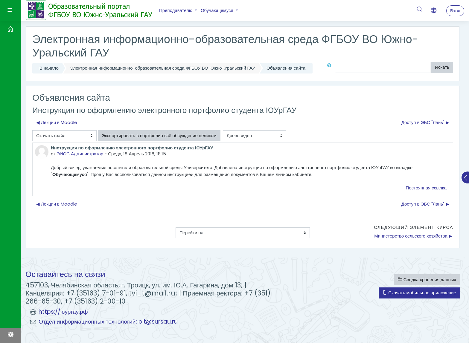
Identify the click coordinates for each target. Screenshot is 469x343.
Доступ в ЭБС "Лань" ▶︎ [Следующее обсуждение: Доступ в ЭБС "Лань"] (425, 122)
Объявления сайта (286, 68)
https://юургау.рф (63, 312)
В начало (49, 68)
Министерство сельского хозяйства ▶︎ (413, 236)
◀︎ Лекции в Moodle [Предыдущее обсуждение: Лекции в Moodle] (56, 122)
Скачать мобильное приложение (419, 293)
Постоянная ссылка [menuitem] (426, 188)
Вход (455, 10)
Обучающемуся (217, 10)
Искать (442, 67)
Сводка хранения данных (427, 279)
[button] (330, 67)
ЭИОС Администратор (80, 154)
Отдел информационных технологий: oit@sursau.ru (108, 322)
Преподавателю (176, 10)
